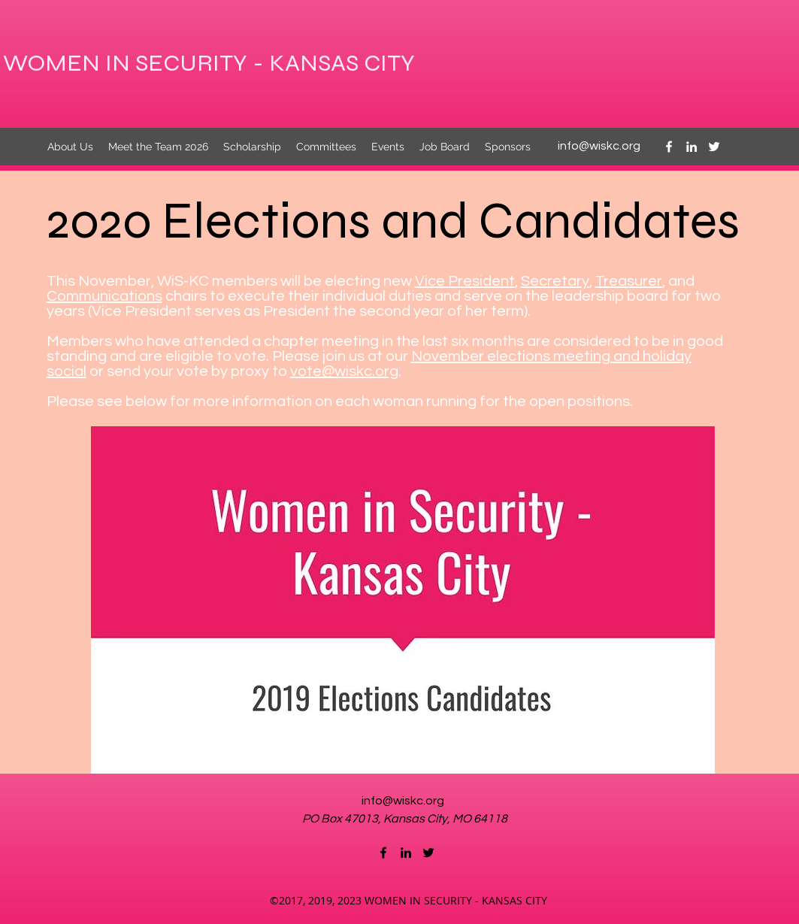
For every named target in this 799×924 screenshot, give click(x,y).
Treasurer (628, 281)
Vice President (465, 281)
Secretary (555, 281)
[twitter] (714, 146)
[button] (403, 600)
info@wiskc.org (599, 146)
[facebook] (668, 146)
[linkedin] (691, 146)
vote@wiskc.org (344, 371)
